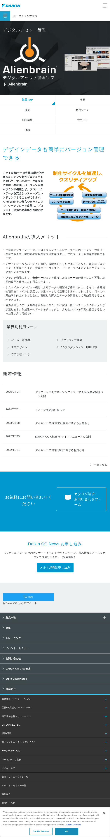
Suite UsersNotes (16, 678)
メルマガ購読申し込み (55, 567)
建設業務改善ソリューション (16, 716)
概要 (82, 99)
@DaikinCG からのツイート (20, 603)
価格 (27, 130)
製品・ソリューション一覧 (15, 777)
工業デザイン (19, 347)
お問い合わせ (13, 658)
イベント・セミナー (17, 648)
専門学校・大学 (20, 354)
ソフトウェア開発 (71, 340)
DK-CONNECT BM (11, 725)
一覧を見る (100, 464)
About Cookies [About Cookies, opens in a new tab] (73, 825)
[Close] (104, 813)
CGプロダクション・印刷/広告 (79, 347)
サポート (82, 119)
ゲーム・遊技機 (20, 340)
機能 (27, 109)
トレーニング (13, 638)
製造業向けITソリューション (16, 699)
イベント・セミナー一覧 (14, 785)
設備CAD (6, 733)
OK (66, 831)
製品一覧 (56, 617)
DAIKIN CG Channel (18, 668)
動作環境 (27, 119)
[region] (55, 822)
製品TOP (27, 99)
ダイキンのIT (8, 768)
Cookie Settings (41, 831)
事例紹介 (6, 794)
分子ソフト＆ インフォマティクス (19, 742)
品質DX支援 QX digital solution (17, 707)
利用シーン (82, 109)
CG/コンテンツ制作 (11, 759)
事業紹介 (11, 689)
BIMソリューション (11, 750)
